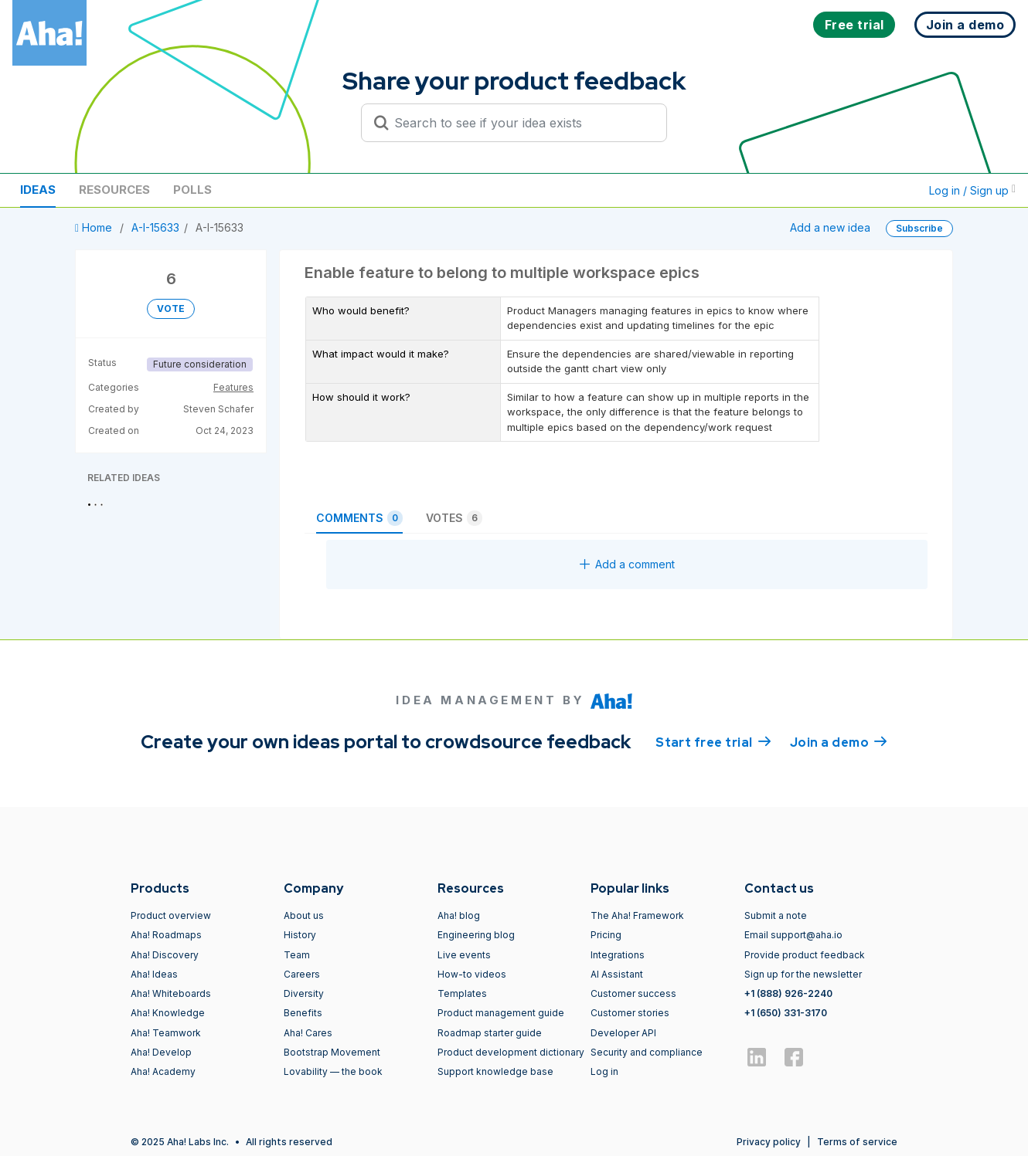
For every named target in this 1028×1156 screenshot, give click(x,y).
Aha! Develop (161, 1052)
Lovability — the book (333, 1071)
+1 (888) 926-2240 (788, 993)
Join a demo (838, 741)
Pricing (606, 935)
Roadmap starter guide (489, 1033)
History (300, 935)
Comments (359, 518)
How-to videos (471, 974)
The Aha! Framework (637, 915)
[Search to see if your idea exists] (521, 123)
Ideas (38, 189)
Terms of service (857, 1142)
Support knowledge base (495, 1071)
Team (297, 955)
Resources (114, 189)
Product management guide (500, 1013)
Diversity (304, 993)
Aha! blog (458, 915)
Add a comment (627, 564)
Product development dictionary (510, 1052)
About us (304, 915)
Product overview (171, 915)
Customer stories (630, 1013)
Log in (604, 1071)
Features (233, 387)
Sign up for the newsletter (803, 974)
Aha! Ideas (154, 974)
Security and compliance (647, 1052)
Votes (454, 518)
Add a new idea (830, 227)
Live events (464, 955)
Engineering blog (476, 935)
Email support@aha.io (793, 935)
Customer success (633, 993)
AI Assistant (617, 974)
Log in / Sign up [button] (972, 190)
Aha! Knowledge (168, 1013)
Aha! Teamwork (166, 1033)
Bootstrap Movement (332, 1052)
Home (95, 227)
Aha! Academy (163, 1071)
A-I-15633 (155, 227)
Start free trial (713, 741)
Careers (302, 974)
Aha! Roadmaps (166, 935)
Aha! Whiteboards (171, 993)
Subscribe (919, 228)
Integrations (618, 955)
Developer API (623, 1033)
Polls (192, 189)
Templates (462, 993)
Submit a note (775, 915)
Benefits (303, 1013)
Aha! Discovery (165, 955)
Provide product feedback (804, 955)
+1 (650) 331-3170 (785, 1013)
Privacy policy (769, 1142)
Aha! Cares (308, 1033)
